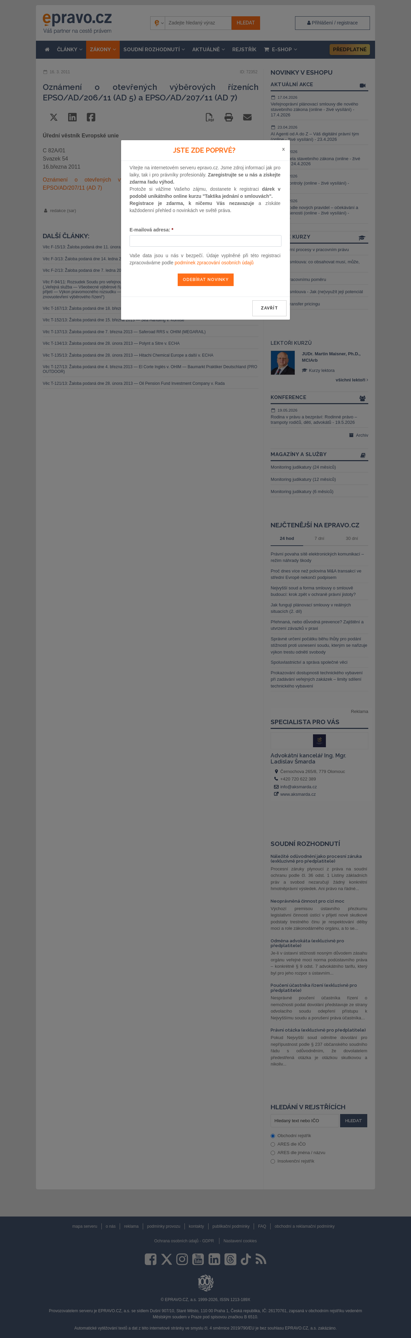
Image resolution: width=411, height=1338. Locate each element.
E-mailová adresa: (151, 229)
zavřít (269, 308)
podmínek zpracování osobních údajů (214, 262)
